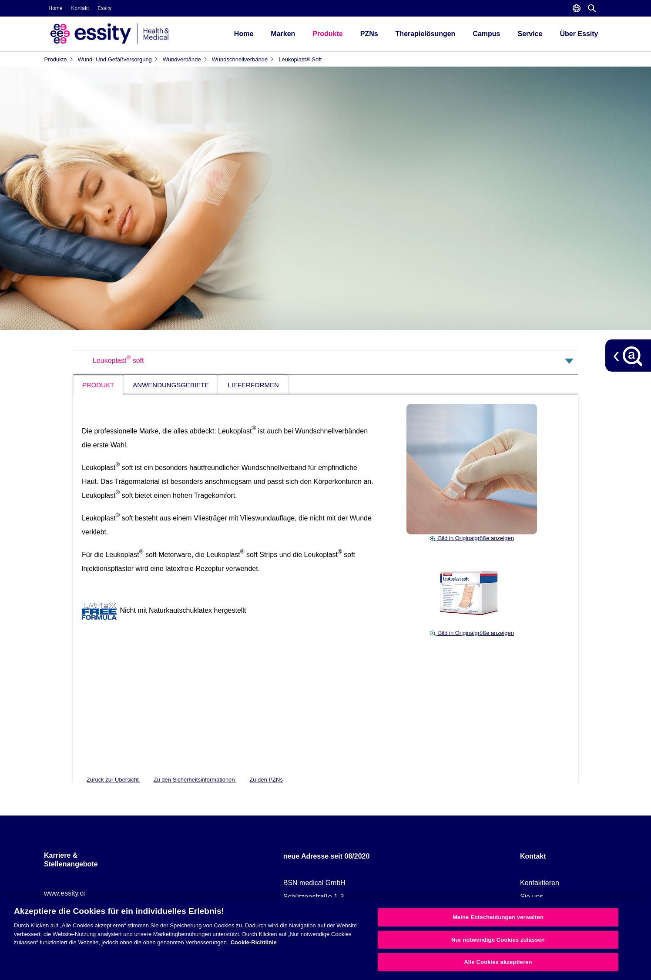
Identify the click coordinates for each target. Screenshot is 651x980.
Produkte (327, 33)
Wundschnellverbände (243, 59)
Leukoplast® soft (300, 59)
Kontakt (80, 8)
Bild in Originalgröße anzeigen (472, 538)
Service (530, 33)
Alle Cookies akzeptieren (498, 962)
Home (56, 8)
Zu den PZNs (266, 779)
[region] (325, 938)
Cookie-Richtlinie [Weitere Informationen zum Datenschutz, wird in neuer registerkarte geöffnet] (254, 942)
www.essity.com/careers (81, 893)
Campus (486, 33)
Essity (104, 8)
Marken (283, 33)
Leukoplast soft (118, 360)
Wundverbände (185, 59)
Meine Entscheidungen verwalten (498, 917)
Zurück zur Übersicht (114, 779)
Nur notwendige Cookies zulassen (498, 939)
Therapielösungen (426, 33)
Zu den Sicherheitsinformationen (195, 779)
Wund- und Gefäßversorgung (118, 59)
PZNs (369, 33)
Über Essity (579, 33)
